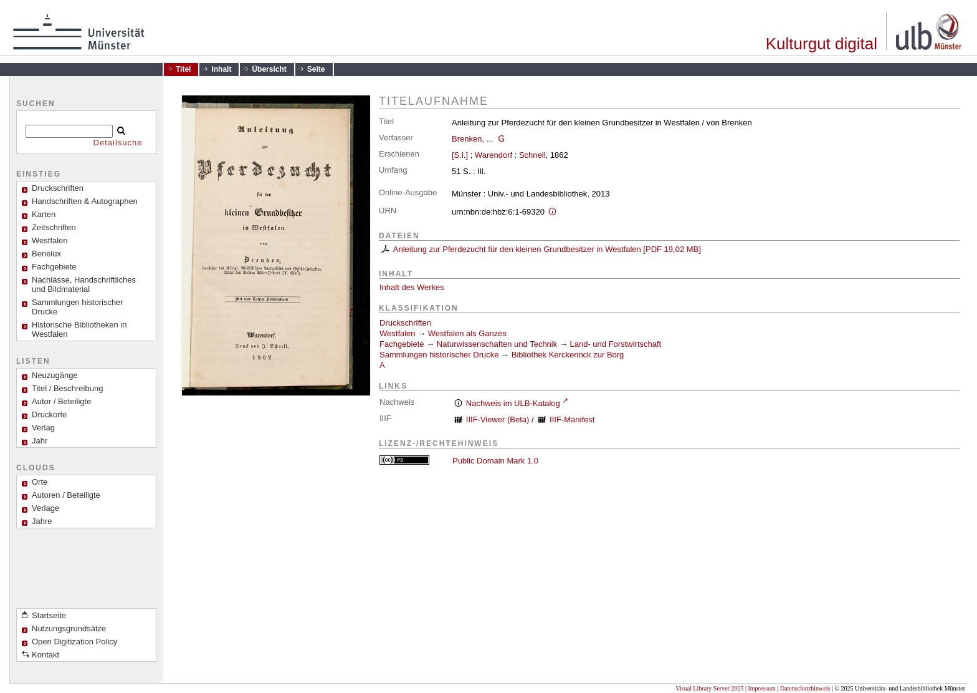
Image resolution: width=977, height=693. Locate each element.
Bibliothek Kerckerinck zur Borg (568, 354)
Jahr (39, 440)
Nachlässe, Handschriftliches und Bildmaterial (84, 284)
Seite (316, 69)
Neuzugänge (55, 375)
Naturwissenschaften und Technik (497, 344)
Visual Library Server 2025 (709, 688)
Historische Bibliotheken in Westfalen (79, 329)
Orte (39, 482)
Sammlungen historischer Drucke (77, 307)
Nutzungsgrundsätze (69, 628)
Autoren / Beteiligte (66, 495)
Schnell (532, 155)
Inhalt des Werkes (411, 287)
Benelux (46, 253)
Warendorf (493, 155)
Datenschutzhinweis (805, 688)
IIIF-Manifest (572, 419)
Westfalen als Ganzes (467, 333)
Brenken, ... (472, 138)
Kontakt (45, 654)
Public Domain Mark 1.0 (495, 460)
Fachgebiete (54, 266)
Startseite (49, 615)
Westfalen (50, 240)
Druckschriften (405, 322)
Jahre (42, 521)
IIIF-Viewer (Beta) (498, 419)
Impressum (761, 688)
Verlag (43, 427)
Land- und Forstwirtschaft (616, 344)
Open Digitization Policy (74, 641)
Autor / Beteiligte (61, 401)
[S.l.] (460, 155)
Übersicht (269, 69)
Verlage (45, 508)
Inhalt (221, 69)
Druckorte (49, 414)
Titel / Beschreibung (67, 388)
